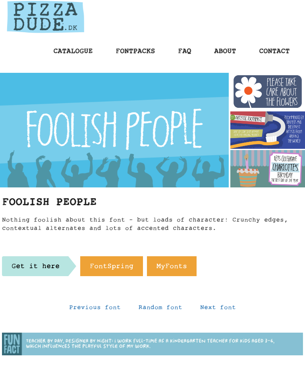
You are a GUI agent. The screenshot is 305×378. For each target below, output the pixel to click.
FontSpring (111, 268)
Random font (160, 309)
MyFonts (171, 268)
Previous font (95, 309)
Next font (218, 309)
